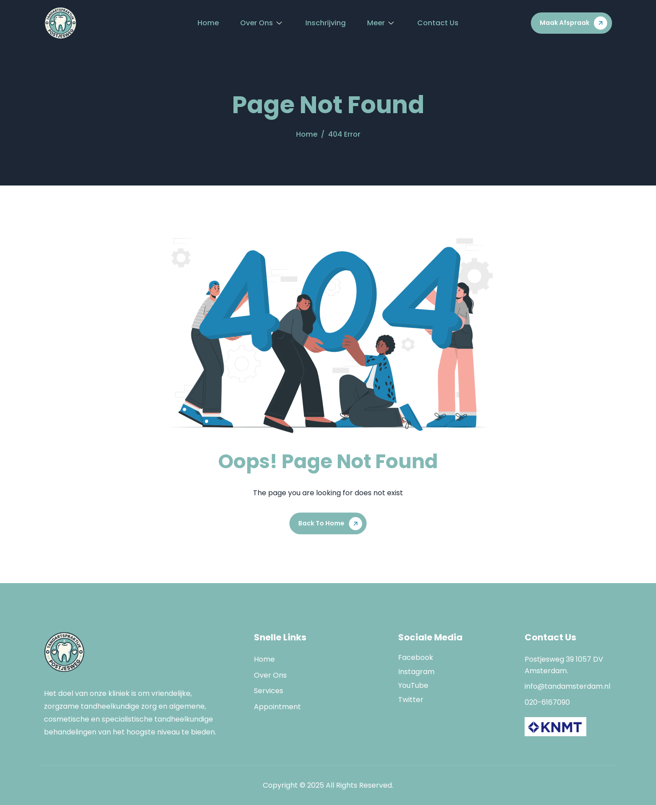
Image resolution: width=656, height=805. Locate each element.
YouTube (413, 685)
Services (268, 691)
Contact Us (437, 23)
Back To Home (321, 523)
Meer (381, 23)
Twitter (410, 700)
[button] (571, 23)
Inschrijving (325, 23)
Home (208, 23)
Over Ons (262, 23)
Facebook (415, 657)
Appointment (277, 707)
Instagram (416, 672)
